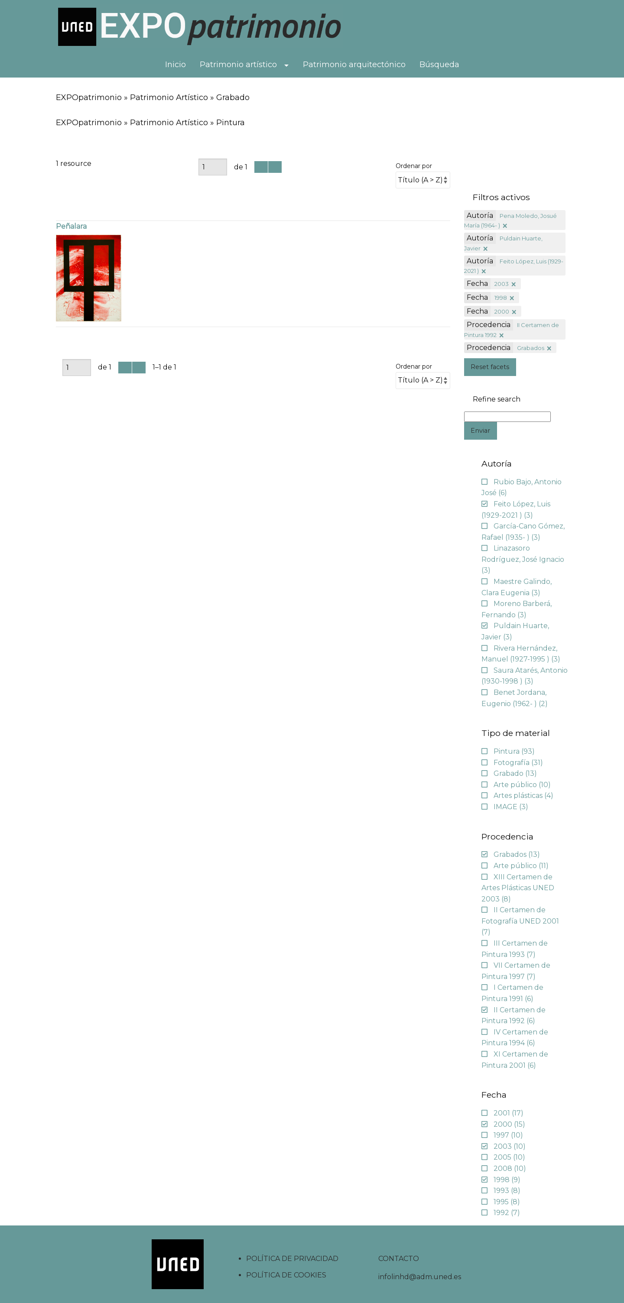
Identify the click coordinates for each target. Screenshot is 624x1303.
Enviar (480, 430)
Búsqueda (439, 64)
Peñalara (71, 226)
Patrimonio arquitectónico (354, 64)
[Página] (212, 167)
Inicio (175, 64)
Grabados (530, 347)
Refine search (496, 399)
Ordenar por (414, 166)
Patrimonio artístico (238, 64)
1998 (500, 297)
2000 (501, 311)
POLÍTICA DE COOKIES (286, 1275)
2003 (501, 283)
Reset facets (490, 367)
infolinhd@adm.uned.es (419, 1277)
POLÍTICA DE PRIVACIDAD (292, 1258)
